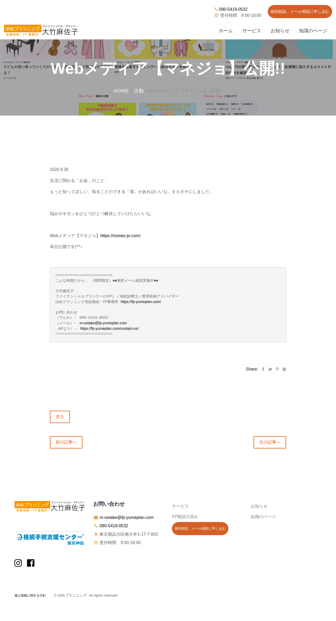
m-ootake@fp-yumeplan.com (103, 323)
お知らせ (280, 30)
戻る (60, 416)
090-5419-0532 (231, 9)
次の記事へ (269, 441)
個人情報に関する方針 (30, 595)
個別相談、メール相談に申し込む (299, 11)
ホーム (226, 30)
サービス (251, 30)
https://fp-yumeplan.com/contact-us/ (109, 328)
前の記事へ (66, 441)
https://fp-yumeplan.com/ (141, 302)
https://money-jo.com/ (120, 235)
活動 (139, 90)
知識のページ (313, 30)
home (121, 90)
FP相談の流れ (185, 516)
